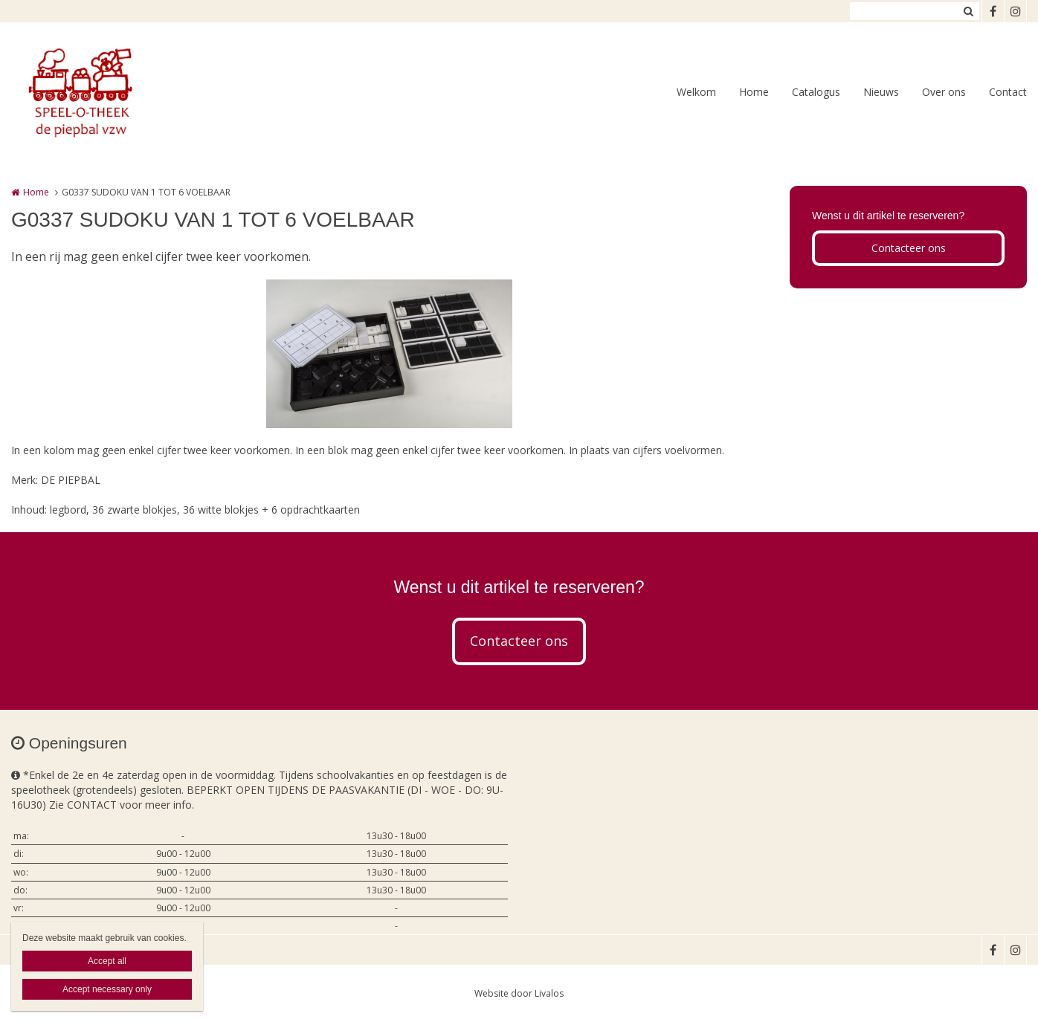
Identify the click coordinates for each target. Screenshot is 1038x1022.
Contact (1008, 92)
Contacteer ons (908, 248)
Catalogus (816, 92)
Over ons (944, 92)
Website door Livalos (519, 993)
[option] (389, 353)
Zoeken (968, 11)
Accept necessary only (107, 989)
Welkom (696, 92)
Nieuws (881, 92)
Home (754, 92)
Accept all (107, 961)
